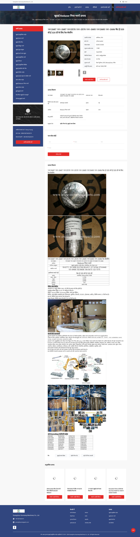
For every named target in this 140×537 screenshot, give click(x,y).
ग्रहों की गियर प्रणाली (88, 455)
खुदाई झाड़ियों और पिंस (21, 68)
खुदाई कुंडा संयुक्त (20, 49)
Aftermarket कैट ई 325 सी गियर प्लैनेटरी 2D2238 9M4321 (53, 490)
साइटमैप (86, 519)
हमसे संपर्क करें (73, 522)
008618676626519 (26, 133)
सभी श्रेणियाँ (111, 522)
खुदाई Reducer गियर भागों (41, 19)
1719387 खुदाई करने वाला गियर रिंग (94, 489)
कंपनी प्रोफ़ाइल (73, 512)
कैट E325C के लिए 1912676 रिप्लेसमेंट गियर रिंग (74, 489)
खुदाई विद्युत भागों (20, 46)
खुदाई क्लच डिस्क (61, 455)
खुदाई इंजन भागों (20, 38)
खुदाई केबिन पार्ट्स (20, 72)
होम (33, 19)
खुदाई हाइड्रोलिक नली (21, 57)
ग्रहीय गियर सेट (74, 455)
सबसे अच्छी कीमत (89, 79)
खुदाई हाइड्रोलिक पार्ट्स (21, 34)
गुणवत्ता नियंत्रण (73, 519)
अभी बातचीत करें (28, 142)
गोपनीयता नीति (88, 522)
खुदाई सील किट (19, 42)
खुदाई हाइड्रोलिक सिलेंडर (21, 64)
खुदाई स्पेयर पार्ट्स (20, 87)
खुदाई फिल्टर (19, 61)
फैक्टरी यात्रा (72, 516)
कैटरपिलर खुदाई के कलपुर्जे (22, 94)
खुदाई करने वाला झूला (21, 53)
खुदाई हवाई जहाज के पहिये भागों (23, 76)
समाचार (86, 512)
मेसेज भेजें (58, 154)
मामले (86, 516)
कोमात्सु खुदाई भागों (20, 98)
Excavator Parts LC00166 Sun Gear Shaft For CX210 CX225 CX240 (116, 490)
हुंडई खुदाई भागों (19, 91)
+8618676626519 (28, 137)
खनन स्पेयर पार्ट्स (20, 79)
